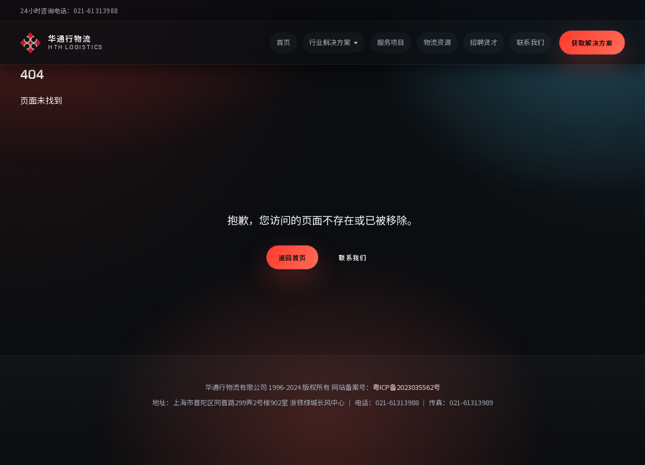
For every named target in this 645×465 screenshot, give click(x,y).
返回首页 (292, 257)
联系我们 (352, 257)
